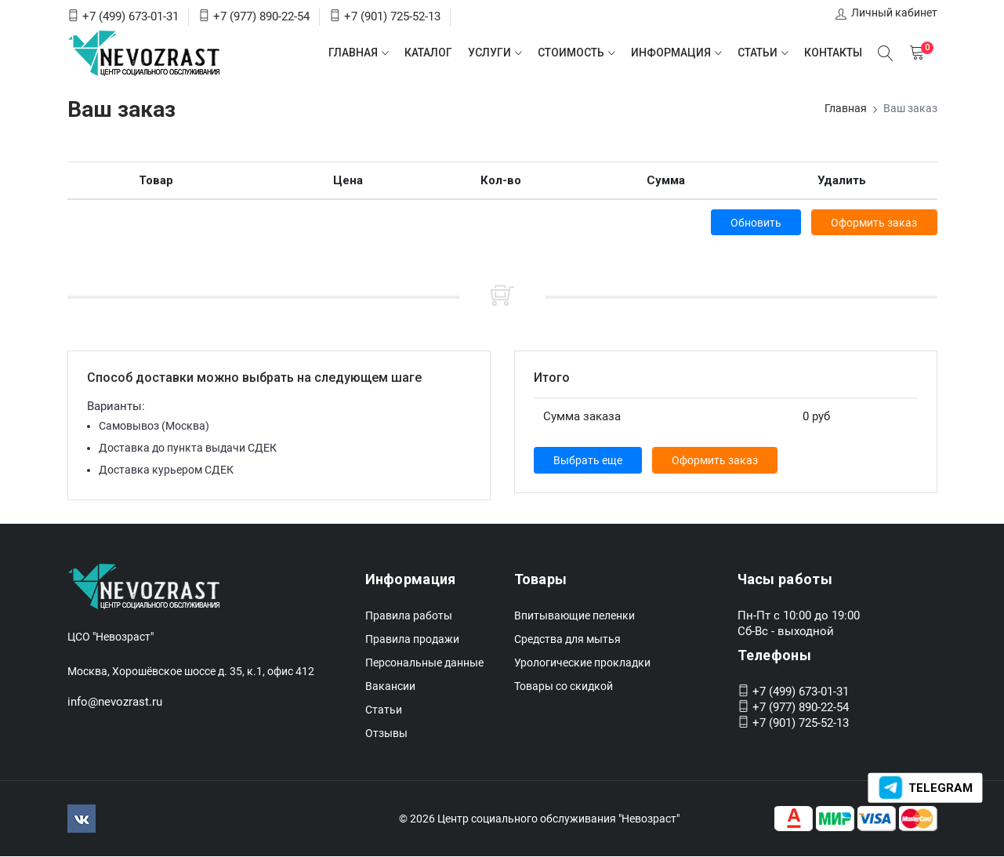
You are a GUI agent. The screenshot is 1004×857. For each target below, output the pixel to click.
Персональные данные (424, 663)
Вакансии (390, 687)
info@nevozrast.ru (114, 702)
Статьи (757, 52)
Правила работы (408, 616)
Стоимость (571, 52)
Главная (353, 52)
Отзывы (386, 734)
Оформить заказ (874, 222)
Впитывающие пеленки (574, 616)
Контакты (833, 52)
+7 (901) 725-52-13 (392, 16)
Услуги (489, 52)
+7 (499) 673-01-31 (130, 16)
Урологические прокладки (582, 663)
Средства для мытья (567, 640)
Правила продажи (412, 640)
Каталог (428, 52)
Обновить (753, 222)
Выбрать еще (588, 461)
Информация (671, 52)
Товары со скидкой (563, 687)
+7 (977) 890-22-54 (261, 16)
